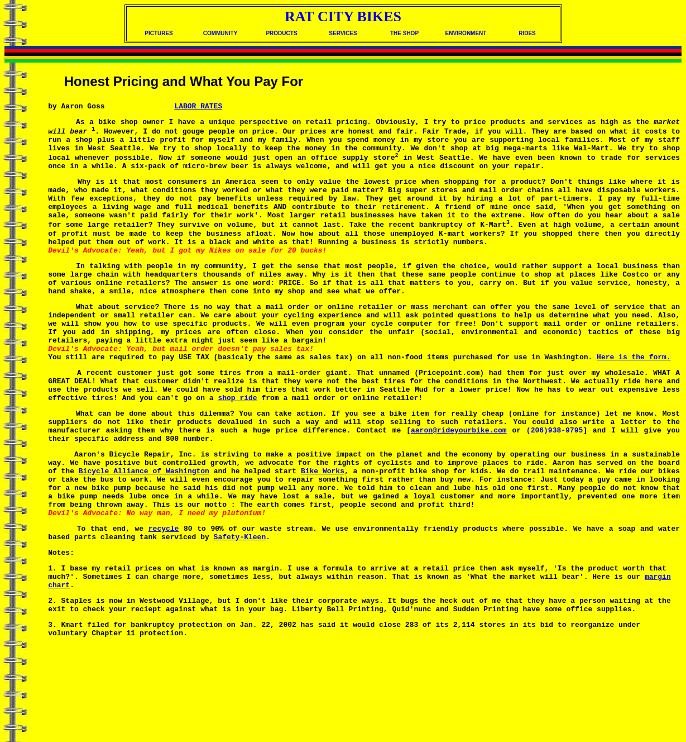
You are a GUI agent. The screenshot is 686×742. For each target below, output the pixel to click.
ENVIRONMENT (466, 33)
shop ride (237, 449)
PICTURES (159, 33)
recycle (163, 602)
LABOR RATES (198, 107)
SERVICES (343, 33)
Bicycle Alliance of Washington (144, 534)
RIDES (527, 33)
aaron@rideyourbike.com (459, 487)
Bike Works (322, 534)
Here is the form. (634, 402)
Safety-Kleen (240, 612)
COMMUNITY (220, 33)
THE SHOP (404, 33)
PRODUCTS (281, 33)
